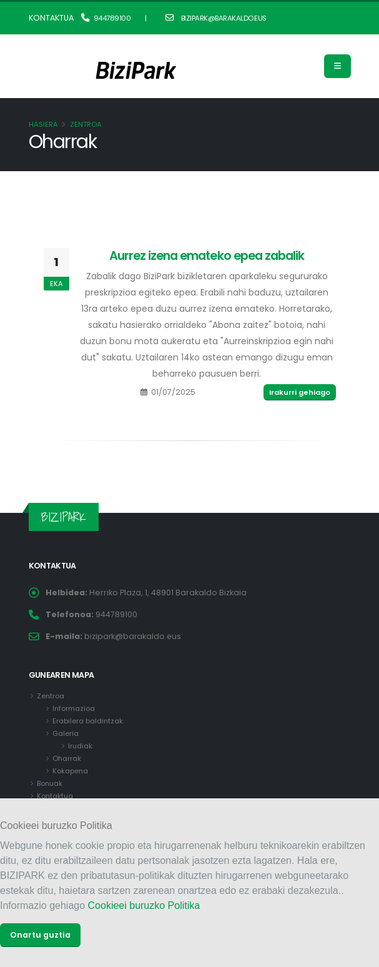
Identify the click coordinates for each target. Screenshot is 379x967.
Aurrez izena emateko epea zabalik (206, 255)
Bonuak (50, 783)
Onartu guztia (40, 935)
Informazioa (74, 708)
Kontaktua (55, 796)
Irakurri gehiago (299, 392)
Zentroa (86, 124)
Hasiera (43, 124)
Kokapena (70, 771)
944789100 (106, 18)
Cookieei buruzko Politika (144, 905)
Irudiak (80, 746)
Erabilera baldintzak (88, 721)
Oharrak (67, 758)
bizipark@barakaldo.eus (216, 18)
